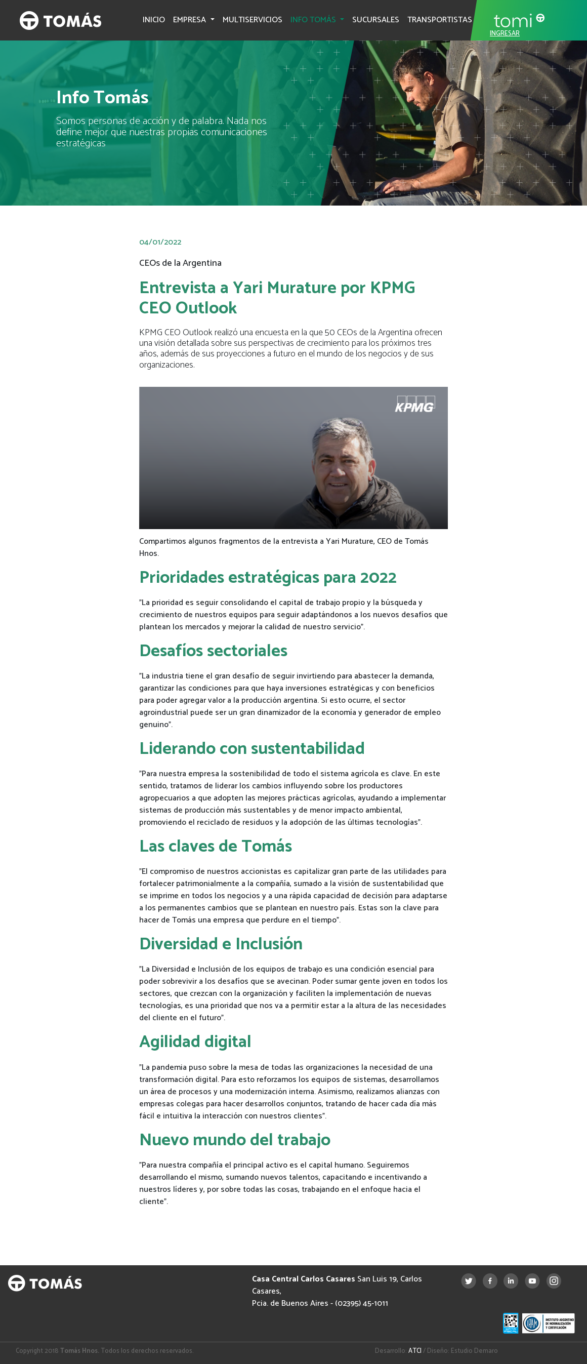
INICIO (154, 20)
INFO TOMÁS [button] (314, 20)
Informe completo (185, 1224)
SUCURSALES (375, 20)
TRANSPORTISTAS (439, 20)
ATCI (415, 1351)
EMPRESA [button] (190, 20)
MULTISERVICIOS (252, 20)
